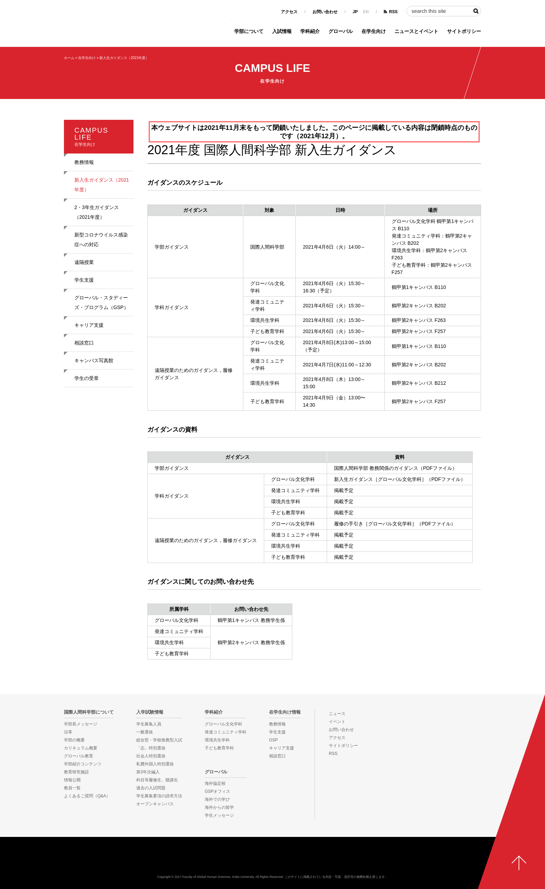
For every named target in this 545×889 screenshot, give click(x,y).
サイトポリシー (464, 31)
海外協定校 (215, 783)
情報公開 (72, 780)
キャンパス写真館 (93, 360)
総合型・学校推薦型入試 (159, 740)
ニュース (337, 713)
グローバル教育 (78, 756)
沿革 (68, 732)
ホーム (69, 58)
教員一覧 (72, 788)
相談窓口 (84, 343)
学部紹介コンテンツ (82, 764)
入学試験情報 (149, 712)
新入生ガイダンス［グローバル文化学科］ (380, 479)
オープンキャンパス (155, 803)
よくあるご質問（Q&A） (87, 796)
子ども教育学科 (219, 748)
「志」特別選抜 (150, 748)
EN (366, 11)
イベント (337, 721)
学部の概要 (74, 740)
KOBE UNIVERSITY (27, 865)
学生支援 (84, 280)
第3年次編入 (148, 772)
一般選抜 (144, 732)
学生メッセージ (219, 815)
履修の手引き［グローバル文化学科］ (375, 523)
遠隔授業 (84, 262)
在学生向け (373, 31)
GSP (273, 740)
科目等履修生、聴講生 (157, 780)
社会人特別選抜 (150, 756)
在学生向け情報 (285, 712)
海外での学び (217, 799)
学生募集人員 (148, 724)
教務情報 (84, 162)
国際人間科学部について (89, 712)
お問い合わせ (324, 11)
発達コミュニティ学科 (225, 732)
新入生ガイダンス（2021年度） (124, 58)
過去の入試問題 (150, 788)
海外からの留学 (219, 807)
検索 (476, 11)
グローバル (340, 31)
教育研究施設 (76, 772)
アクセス (289, 11)
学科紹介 (310, 31)
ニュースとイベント (416, 31)
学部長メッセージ (80, 724)
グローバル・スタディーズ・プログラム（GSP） (101, 302)
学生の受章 (86, 378)
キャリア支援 (89, 325)
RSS (393, 11)
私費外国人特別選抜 (155, 764)
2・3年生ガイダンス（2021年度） (96, 212)
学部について (248, 31)
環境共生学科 (217, 740)
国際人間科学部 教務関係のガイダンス (376, 468)
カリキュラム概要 (80, 748)
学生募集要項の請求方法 (159, 796)
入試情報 (282, 31)
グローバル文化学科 (223, 724)
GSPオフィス (217, 791)
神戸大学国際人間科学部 (272, 860)
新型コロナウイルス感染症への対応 (101, 239)
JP (355, 11)
